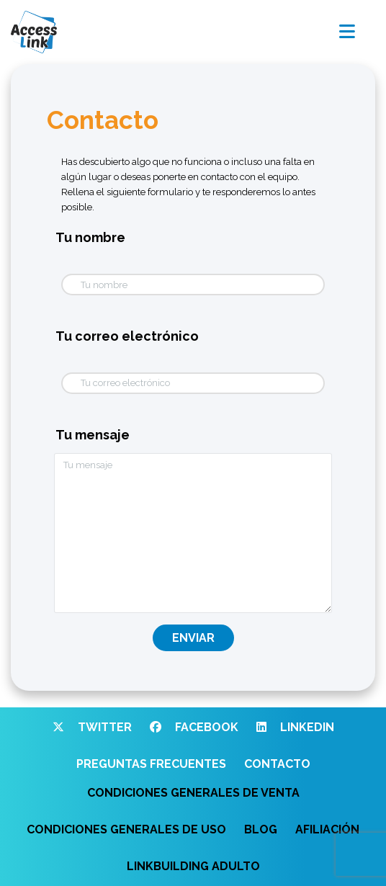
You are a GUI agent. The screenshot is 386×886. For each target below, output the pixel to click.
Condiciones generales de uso (126, 829)
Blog (260, 829)
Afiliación (327, 829)
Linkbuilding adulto (193, 866)
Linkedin (295, 727)
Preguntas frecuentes (151, 764)
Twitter (92, 727)
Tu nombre (90, 237)
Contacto (277, 764)
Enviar (193, 638)
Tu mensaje (92, 434)
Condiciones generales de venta (193, 793)
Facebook (194, 727)
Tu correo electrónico (127, 336)
